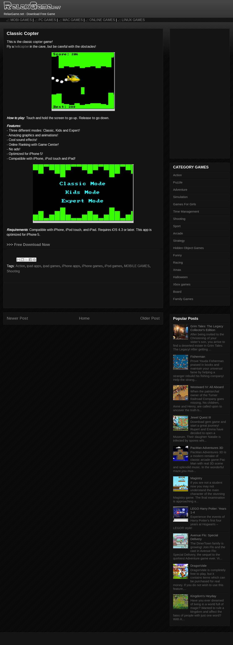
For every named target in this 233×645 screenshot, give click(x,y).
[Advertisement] (83, 295)
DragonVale (198, 565)
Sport (177, 226)
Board (177, 291)
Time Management (186, 211)
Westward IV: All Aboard (207, 387)
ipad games (51, 266)
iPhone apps (71, 266)
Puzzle (177, 182)
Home (84, 318)
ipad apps (34, 266)
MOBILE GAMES (137, 266)
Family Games (183, 299)
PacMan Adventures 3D (206, 448)
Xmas (177, 269)
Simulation (180, 197)
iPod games (113, 266)
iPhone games (92, 266)
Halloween (180, 277)
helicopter (22, 46)
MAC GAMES (73, 20)
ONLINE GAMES (102, 20)
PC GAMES (47, 20)
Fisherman (197, 356)
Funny (177, 255)
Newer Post (17, 318)
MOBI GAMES (21, 20)
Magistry (196, 478)
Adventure (180, 189)
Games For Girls (184, 204)
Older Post (150, 318)
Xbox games (181, 284)
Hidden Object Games (188, 248)
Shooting (13, 271)
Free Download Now (32, 245)
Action (20, 266)
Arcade (178, 233)
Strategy (179, 240)
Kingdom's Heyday (203, 596)
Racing (178, 262)
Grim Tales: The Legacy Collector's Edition (206, 328)
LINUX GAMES (133, 20)
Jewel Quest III (200, 417)
